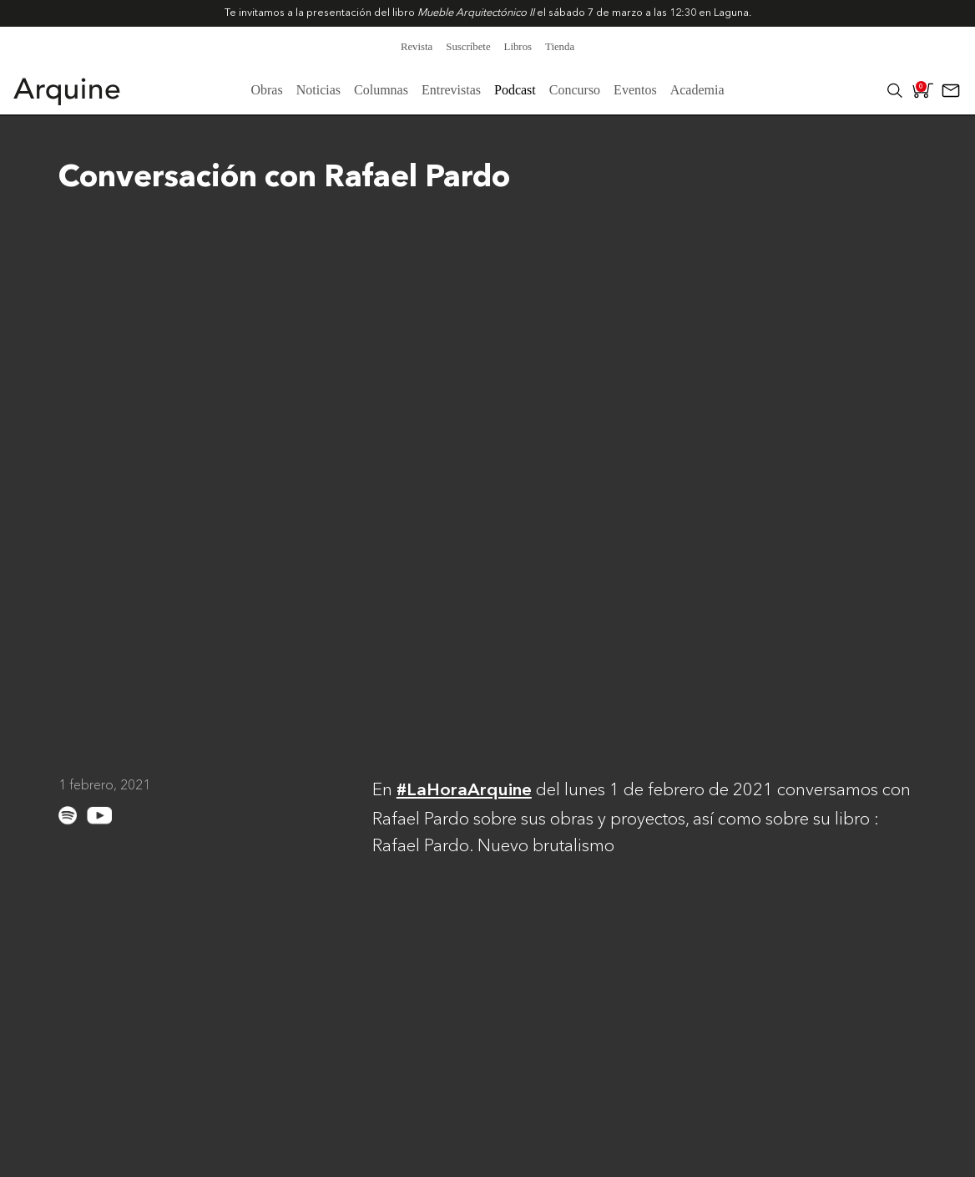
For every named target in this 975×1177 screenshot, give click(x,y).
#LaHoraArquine (464, 790)
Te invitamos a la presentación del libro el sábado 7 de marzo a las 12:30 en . (488, 13)
